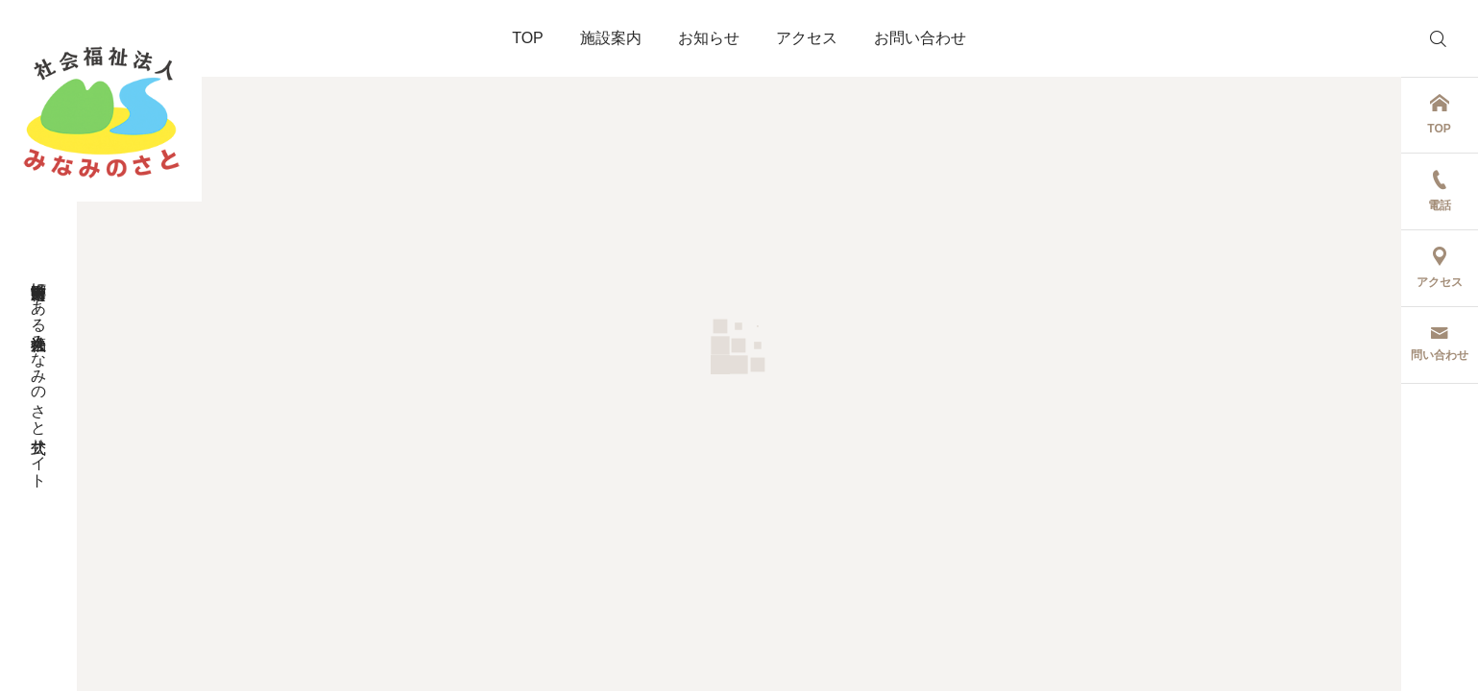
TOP (528, 38)
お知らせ (708, 38)
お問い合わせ (920, 38)
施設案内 (611, 38)
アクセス (806, 38)
